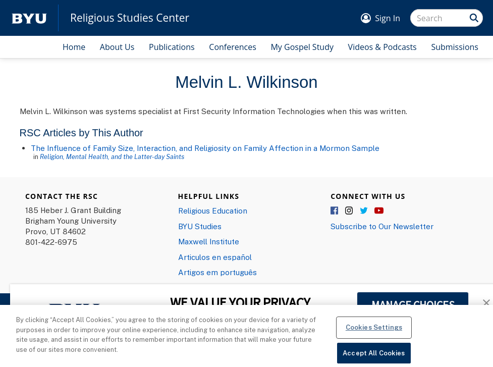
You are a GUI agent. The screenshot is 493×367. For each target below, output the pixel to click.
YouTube (379, 211)
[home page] (29, 18)
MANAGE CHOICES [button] (413, 305)
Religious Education (212, 210)
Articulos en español (215, 256)
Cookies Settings (374, 334)
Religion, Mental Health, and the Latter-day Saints (112, 156)
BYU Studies (200, 226)
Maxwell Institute (208, 241)
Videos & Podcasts (382, 47)
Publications (172, 47)
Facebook (335, 211)
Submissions (454, 47)
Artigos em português (217, 272)
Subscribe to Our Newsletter (382, 226)
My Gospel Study (302, 47)
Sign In (387, 18)
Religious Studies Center (129, 18)
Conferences (232, 47)
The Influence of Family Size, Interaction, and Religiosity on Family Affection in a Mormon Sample (205, 147)
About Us (117, 47)
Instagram (349, 211)
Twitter (364, 211)
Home (74, 47)
